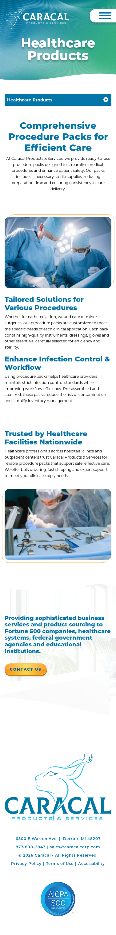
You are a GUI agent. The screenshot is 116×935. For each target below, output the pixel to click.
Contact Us (26, 669)
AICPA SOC (58, 899)
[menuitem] (26, 863)
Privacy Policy (26, 863)
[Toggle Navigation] (105, 15)
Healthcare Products (29, 100)
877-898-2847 (30, 846)
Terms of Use (60, 863)
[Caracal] (37, 19)
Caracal (58, 787)
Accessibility (91, 863)
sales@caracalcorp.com (75, 846)
